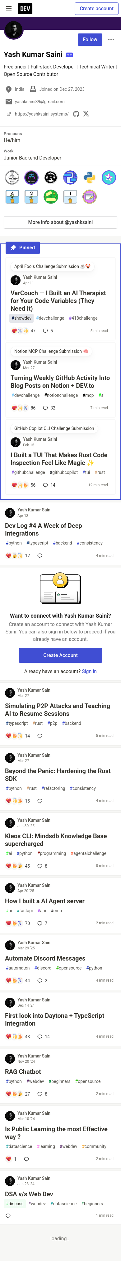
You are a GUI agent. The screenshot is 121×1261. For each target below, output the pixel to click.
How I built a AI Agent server (45, 901)
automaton (18, 968)
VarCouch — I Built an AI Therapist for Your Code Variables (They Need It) (58, 300)
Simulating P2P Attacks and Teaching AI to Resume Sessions (57, 709)
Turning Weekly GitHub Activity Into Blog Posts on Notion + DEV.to (60, 381)
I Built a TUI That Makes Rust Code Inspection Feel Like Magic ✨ (59, 458)
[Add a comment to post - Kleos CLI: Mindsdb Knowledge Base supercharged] (18, 866)
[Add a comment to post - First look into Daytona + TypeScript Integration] (18, 1036)
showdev (21, 318)
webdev (35, 1081)
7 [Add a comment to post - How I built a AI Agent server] (41, 923)
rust (100, 472)
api (41, 911)
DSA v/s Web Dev (29, 1194)
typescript (37, 543)
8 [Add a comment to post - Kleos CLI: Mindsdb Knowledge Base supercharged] (41, 866)
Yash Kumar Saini (40, 277)
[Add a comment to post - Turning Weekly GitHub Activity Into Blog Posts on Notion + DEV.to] (23, 408)
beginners (60, 1081)
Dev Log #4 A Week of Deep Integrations (43, 529)
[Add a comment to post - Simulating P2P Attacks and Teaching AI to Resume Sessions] (18, 736)
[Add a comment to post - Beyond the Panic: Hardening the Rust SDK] (18, 801)
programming (51, 853)
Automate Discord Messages (45, 958)
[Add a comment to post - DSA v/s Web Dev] (9, 1216)
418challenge (83, 318)
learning (46, 1146)
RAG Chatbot (23, 1071)
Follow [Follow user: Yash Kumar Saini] (90, 39)
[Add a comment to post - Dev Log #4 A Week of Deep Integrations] (18, 555)
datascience (19, 1146)
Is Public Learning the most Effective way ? (56, 1133)
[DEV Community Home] (25, 8)
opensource (68, 968)
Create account (97, 8)
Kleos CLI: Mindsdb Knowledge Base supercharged (56, 839)
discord (42, 968)
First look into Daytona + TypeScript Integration (54, 1019)
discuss (15, 1204)
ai (102, 395)
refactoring (53, 788)
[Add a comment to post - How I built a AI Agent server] (18, 923)
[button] (12, 177)
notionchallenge (61, 395)
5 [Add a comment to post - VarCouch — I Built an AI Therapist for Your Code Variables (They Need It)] (47, 331)
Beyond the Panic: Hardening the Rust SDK (58, 774)
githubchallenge (28, 472)
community (94, 1146)
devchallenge (50, 318)
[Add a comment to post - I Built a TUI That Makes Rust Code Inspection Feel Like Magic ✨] (23, 485)
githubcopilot (64, 472)
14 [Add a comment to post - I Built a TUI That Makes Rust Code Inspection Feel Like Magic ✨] (48, 485)
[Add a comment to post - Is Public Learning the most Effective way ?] (11, 1159)
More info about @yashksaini (60, 222)
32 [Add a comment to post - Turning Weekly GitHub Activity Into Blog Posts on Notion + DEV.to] (48, 408)
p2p (52, 723)
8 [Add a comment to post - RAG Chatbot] (41, 1094)
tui (86, 472)
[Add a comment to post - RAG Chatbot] (18, 1094)
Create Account (60, 655)
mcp (88, 395)
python (14, 543)
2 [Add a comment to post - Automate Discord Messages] (41, 980)
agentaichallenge (88, 853)
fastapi (25, 911)
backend (62, 543)
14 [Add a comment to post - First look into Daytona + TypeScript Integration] (43, 1036)
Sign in (89, 671)
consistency (90, 543)
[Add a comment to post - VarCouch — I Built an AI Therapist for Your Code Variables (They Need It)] (23, 330)
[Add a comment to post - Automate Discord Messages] (18, 980)
